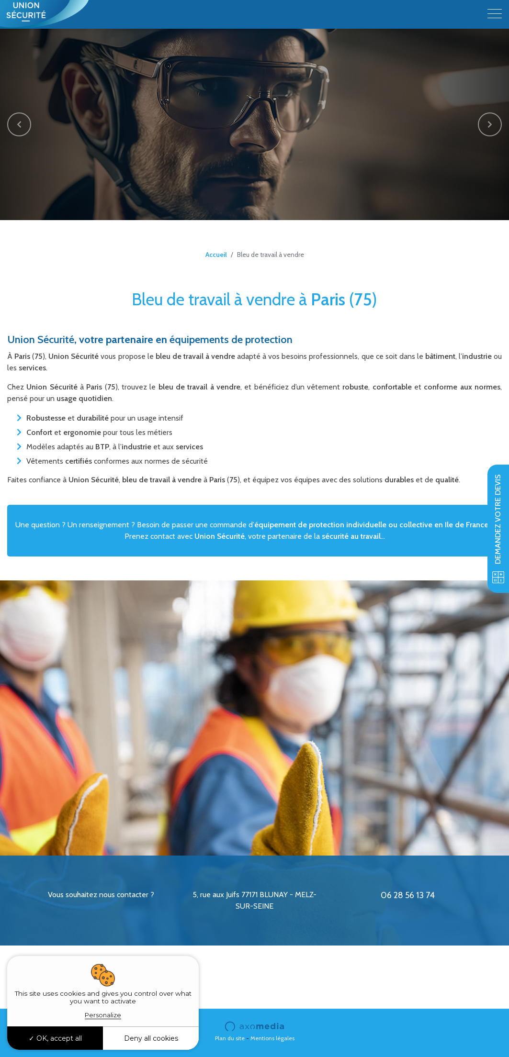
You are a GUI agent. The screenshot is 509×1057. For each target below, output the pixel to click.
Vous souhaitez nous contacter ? (101, 894)
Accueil (216, 254)
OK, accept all (55, 1038)
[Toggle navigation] (494, 14)
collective (415, 524)
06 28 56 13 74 (408, 895)
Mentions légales (272, 1038)
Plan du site (230, 1038)
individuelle (366, 524)
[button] (19, 124)
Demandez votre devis (498, 528)
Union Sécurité (219, 536)
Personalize (103, 1015)
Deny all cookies (151, 1038)
